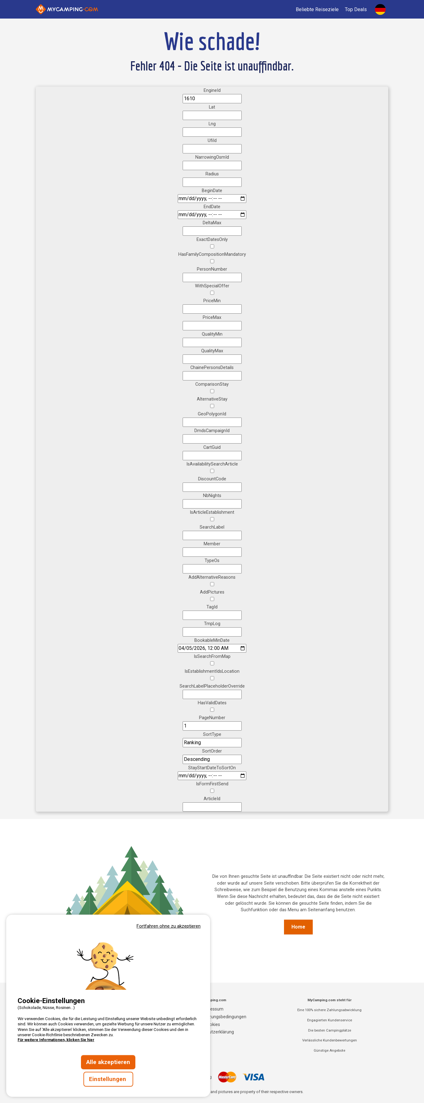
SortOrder (212, 751)
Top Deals (356, 9)
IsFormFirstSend (212, 784)
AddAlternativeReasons (212, 577)
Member (212, 544)
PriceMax (212, 317)
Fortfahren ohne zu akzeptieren (169, 926)
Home (298, 927)
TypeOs (212, 560)
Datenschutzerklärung (212, 1032)
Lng (212, 124)
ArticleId (212, 798)
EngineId (212, 90)
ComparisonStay (212, 384)
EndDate (212, 206)
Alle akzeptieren (108, 1062)
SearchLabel (212, 527)
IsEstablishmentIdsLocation (212, 671)
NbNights (212, 495)
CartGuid (212, 447)
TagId (212, 607)
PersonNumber (212, 269)
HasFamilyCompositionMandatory (212, 254)
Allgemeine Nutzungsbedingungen (212, 1016)
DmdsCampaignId (212, 430)
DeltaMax (212, 222)
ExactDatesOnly (212, 239)
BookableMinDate (212, 640)
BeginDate (212, 190)
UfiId (212, 140)
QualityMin (212, 334)
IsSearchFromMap (212, 656)
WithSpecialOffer (212, 286)
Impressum (212, 1009)
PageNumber (212, 717)
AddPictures (212, 592)
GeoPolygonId (212, 414)
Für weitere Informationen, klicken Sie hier (56, 1040)
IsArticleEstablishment (212, 512)
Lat (212, 107)
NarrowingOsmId (212, 157)
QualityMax (212, 351)
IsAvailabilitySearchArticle (212, 464)
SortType (212, 734)
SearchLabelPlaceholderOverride (212, 686)
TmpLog (212, 623)
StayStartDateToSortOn (212, 767)
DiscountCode (212, 479)
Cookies (212, 1024)
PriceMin (212, 300)
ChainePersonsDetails (212, 367)
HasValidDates (212, 703)
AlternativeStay (212, 399)
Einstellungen (108, 1079)
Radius (212, 174)
